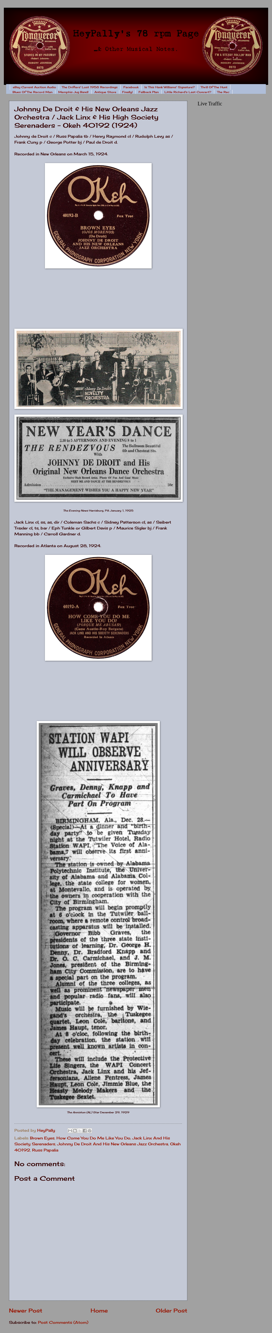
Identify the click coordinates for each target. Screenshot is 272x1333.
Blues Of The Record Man (32, 92)
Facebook (131, 87)
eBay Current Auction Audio (34, 87)
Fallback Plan (149, 92)
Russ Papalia (45, 1150)
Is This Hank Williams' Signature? (169, 87)
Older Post (171, 1310)
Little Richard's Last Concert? (187, 92)
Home (99, 1310)
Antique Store (105, 92)
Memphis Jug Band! (73, 92)
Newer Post (25, 1310)
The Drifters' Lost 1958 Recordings (90, 87)
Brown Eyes (42, 1138)
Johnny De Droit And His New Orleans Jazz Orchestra (112, 1144)
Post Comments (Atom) (63, 1322)
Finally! (127, 92)
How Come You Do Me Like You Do (93, 1138)
